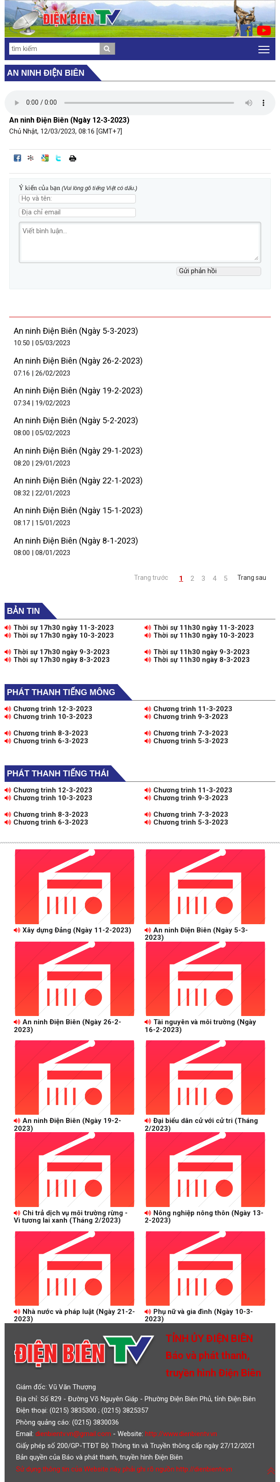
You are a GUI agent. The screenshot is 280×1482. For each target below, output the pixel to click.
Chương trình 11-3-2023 (188, 709)
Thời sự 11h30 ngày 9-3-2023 (197, 652)
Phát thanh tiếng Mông (61, 692)
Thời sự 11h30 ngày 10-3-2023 (199, 635)
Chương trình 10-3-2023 (48, 717)
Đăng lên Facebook (17, 158)
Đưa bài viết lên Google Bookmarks (45, 158)
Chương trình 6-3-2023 (46, 741)
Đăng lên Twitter (58, 158)
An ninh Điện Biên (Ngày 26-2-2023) (78, 360)
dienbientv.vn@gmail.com (73, 1434)
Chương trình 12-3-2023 (48, 709)
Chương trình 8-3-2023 (46, 733)
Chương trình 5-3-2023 (186, 741)
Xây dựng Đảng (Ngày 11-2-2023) (72, 930)
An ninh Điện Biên (45, 73)
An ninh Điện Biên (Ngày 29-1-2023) (78, 450)
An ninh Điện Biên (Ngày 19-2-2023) (78, 390)
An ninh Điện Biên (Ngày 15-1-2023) (78, 510)
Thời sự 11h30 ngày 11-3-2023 (199, 627)
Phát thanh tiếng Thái (58, 773)
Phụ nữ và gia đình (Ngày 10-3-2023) (199, 1316)
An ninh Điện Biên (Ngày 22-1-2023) (78, 480)
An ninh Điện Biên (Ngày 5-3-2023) (76, 331)
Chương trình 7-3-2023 (186, 733)
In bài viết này (72, 158)
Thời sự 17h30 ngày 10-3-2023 (59, 635)
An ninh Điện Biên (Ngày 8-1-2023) (76, 540)
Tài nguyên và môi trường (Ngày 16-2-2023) (200, 1026)
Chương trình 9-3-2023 (186, 717)
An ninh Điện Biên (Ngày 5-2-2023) (76, 420)
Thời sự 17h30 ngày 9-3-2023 (57, 652)
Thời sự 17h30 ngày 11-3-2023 (59, 627)
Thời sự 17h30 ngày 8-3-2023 (57, 660)
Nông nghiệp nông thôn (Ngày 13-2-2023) (204, 1217)
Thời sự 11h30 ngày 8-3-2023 (197, 660)
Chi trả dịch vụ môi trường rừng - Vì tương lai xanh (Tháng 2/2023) (71, 1217)
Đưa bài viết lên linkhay (31, 158)
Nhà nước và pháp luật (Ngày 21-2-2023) (74, 1316)
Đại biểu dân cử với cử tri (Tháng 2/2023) (201, 1125)
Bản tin (23, 611)
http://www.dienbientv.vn (181, 1434)
